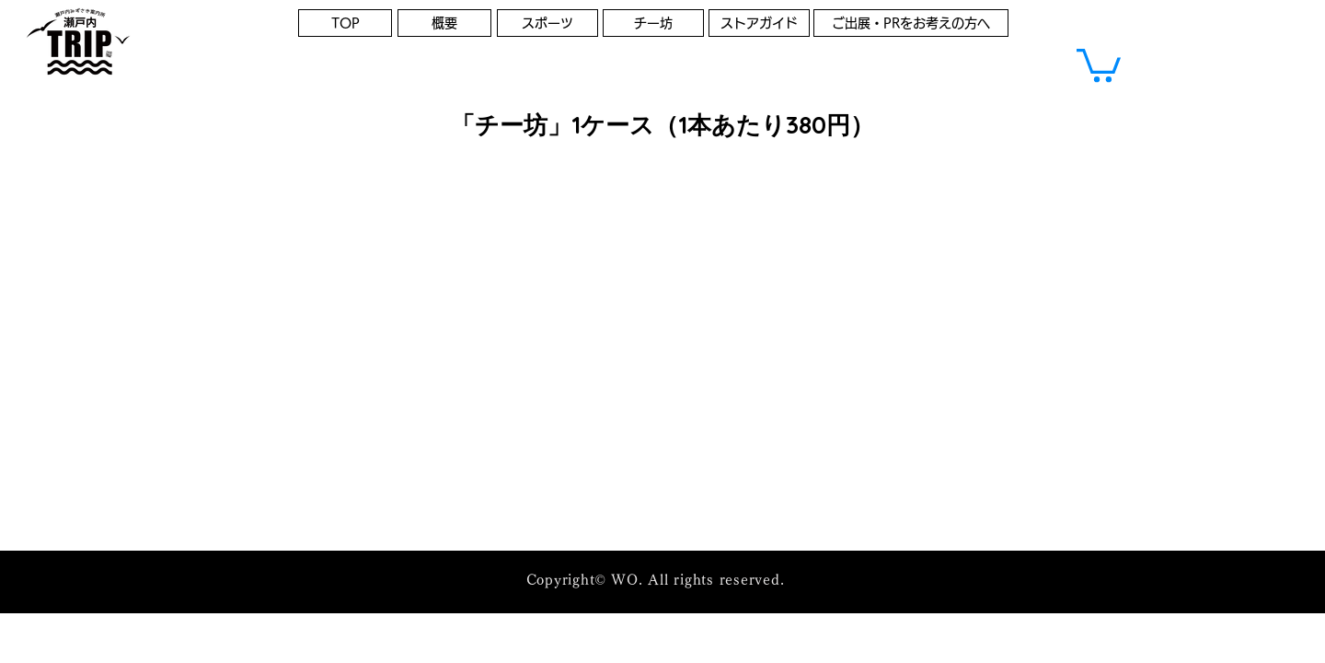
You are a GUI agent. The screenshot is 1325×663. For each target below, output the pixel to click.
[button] (1099, 63)
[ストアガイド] (759, 23)
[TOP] (345, 23)
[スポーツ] (547, 23)
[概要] (444, 23)
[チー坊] (653, 23)
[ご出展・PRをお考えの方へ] (910, 23)
